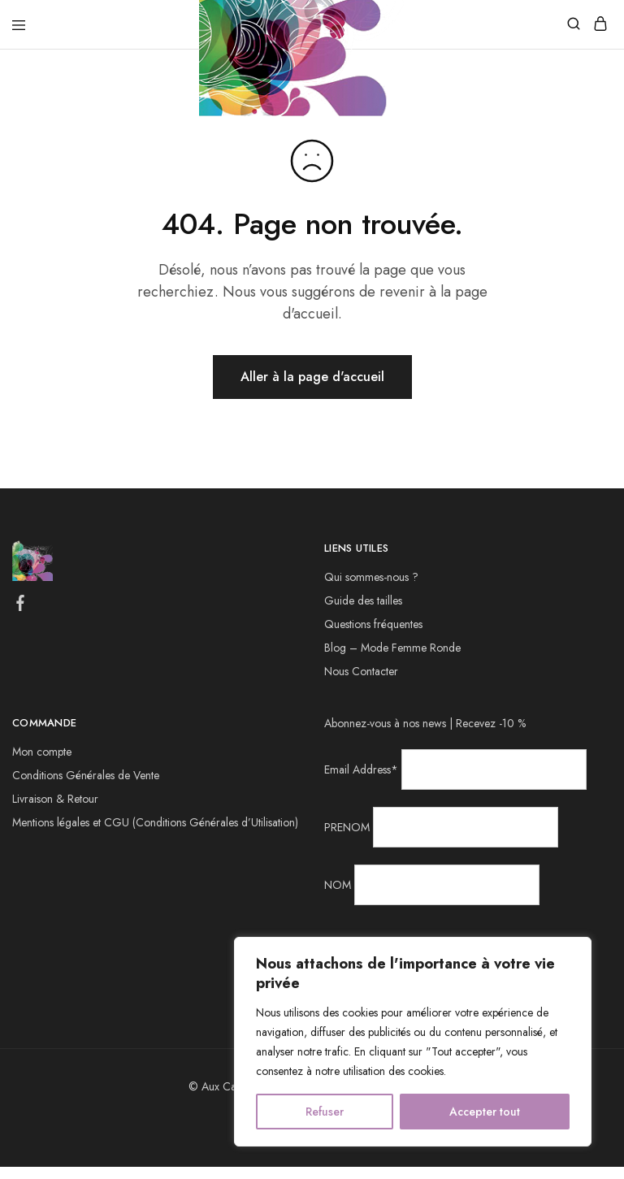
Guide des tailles (363, 600)
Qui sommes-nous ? (371, 577)
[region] (413, 1041)
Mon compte (42, 751)
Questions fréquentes (373, 624)
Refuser (325, 1111)
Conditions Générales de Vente (85, 775)
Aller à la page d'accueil (312, 376)
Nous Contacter (361, 671)
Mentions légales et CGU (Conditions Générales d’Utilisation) (155, 822)
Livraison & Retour (55, 799)
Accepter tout (484, 1111)
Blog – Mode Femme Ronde (392, 647)
